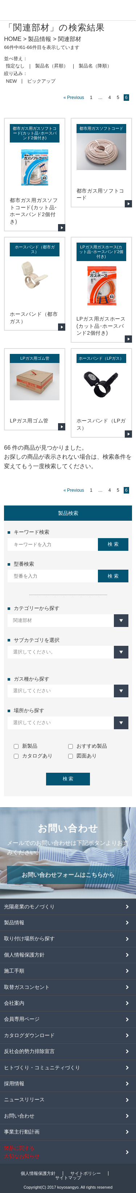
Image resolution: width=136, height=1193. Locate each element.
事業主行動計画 (22, 1132)
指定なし (15, 66)
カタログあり (33, 756)
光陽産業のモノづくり (29, 906)
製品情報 (39, 39)
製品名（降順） (95, 66)
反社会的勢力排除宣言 (29, 1051)
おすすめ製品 (87, 746)
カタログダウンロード (29, 1035)
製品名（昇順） (51, 66)
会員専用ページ (22, 1019)
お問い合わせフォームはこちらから (68, 875)
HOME (12, 39)
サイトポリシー (85, 1173)
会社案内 (14, 1003)
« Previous (73, 97)
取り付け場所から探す (29, 938)
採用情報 (14, 1083)
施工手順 (14, 971)
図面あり (82, 756)
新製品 (25, 746)
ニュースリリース (24, 1099)
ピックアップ (41, 81)
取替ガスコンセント (27, 987)
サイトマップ (68, 1178)
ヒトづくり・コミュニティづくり (42, 1067)
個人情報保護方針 (24, 955)
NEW (11, 81)
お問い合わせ (19, 1116)
